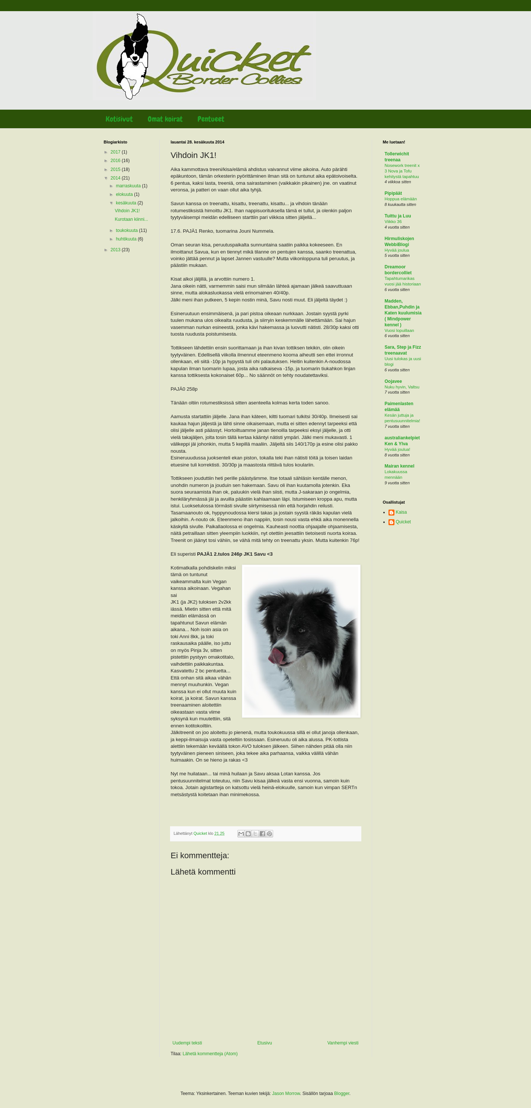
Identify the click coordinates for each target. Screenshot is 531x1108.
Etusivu (264, 1043)
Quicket (403, 521)
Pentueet (211, 119)
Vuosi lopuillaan (399, 330)
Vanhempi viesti (343, 1043)
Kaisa (401, 512)
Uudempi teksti (187, 1043)
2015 (116, 169)
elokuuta (125, 194)
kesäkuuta (126, 203)
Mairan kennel (400, 466)
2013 (116, 249)
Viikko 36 (393, 221)
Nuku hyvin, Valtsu (402, 387)
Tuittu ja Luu (398, 216)
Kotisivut (119, 119)
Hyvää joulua (397, 250)
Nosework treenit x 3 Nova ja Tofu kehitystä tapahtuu (402, 171)
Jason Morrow (286, 1093)
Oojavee (393, 381)
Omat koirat (165, 119)
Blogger (341, 1093)
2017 (116, 152)
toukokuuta (127, 230)
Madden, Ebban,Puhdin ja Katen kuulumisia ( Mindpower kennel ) (403, 312)
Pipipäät (393, 193)
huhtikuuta (127, 239)
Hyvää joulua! (397, 449)
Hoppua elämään (401, 199)
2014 (116, 178)
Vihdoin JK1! (127, 210)
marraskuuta (129, 185)
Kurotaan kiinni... (131, 219)
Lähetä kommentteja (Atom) (210, 1053)
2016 (116, 160)
